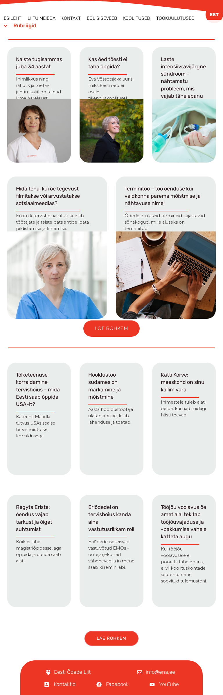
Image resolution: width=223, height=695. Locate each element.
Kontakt (71, 18)
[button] (111, 328)
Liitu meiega (41, 18)
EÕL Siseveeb (102, 18)
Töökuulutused (175, 18)
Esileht (12, 18)
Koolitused (136, 18)
